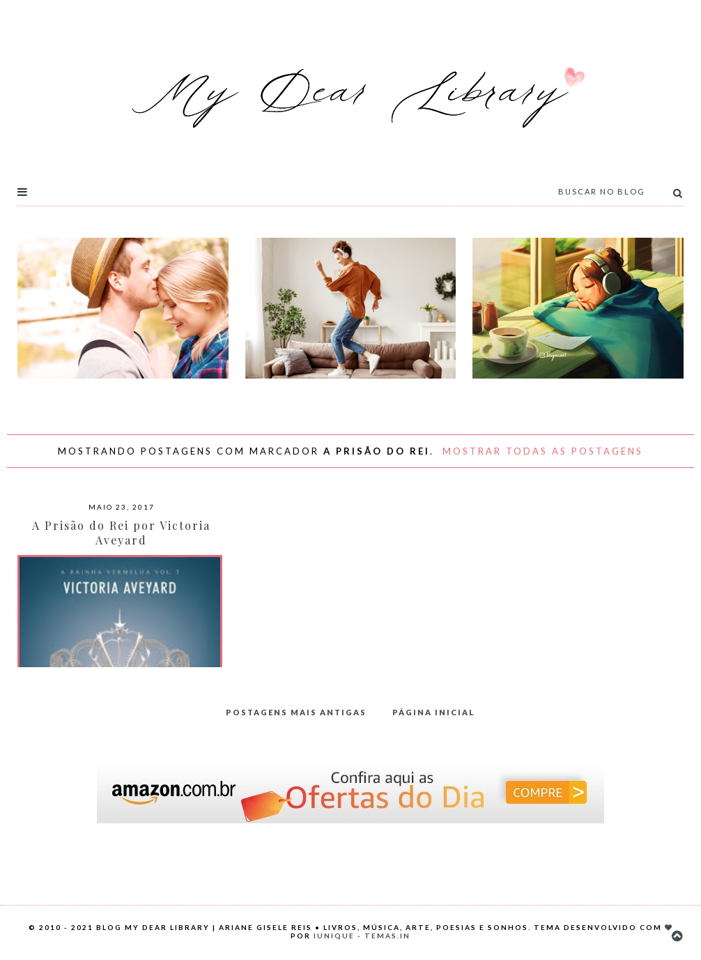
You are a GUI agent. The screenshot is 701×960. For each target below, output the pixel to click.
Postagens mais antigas (296, 712)
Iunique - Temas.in (362, 935)
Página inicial (433, 712)
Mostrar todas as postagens (542, 451)
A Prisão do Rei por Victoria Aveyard (121, 532)
